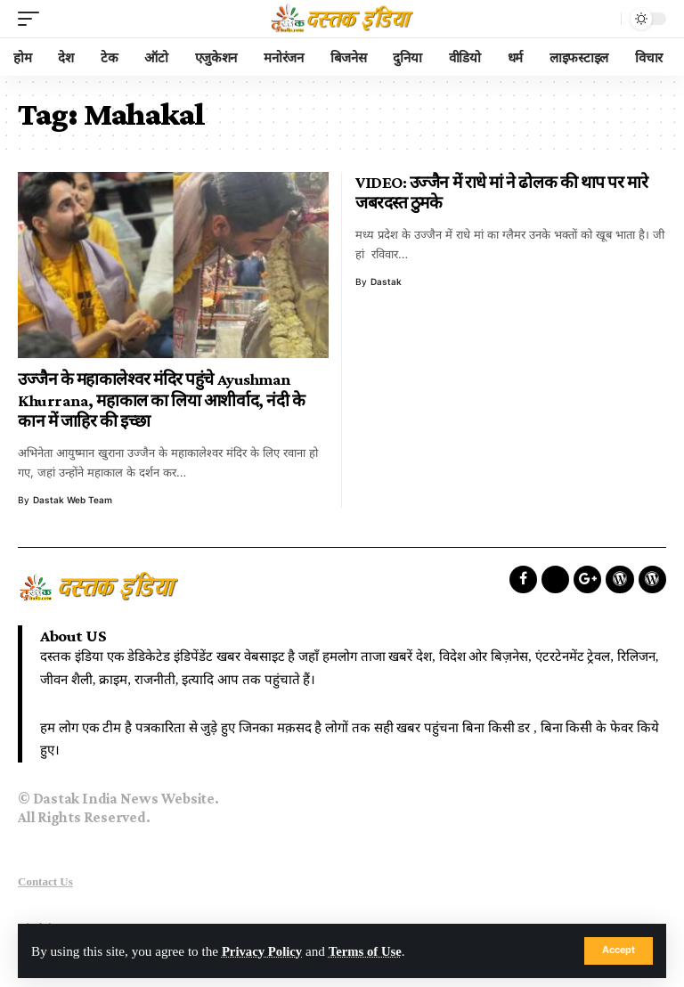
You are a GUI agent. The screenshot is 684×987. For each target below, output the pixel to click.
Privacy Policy (263, 950)
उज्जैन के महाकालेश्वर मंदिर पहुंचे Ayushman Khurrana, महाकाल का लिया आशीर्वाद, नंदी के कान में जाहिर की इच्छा (161, 400)
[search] (603, 19)
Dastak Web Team (72, 499)
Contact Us (45, 881)
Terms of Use (369, 950)
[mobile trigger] (33, 19)
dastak (386, 281)
